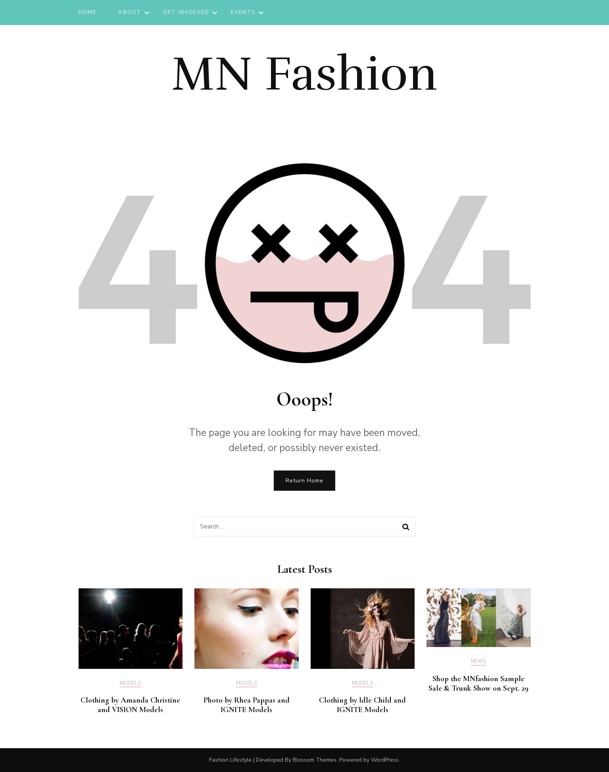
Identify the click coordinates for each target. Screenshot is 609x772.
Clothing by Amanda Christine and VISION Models (130, 704)
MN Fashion (304, 74)
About (129, 12)
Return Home (304, 480)
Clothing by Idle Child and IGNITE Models (362, 704)
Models (130, 683)
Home (88, 12)
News (478, 662)
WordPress (385, 760)
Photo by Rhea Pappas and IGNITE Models (247, 704)
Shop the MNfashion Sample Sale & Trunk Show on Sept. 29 (478, 683)
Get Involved (186, 12)
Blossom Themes (314, 760)
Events (243, 12)
